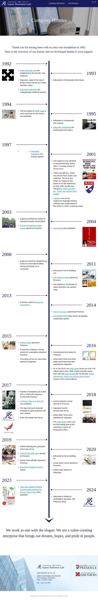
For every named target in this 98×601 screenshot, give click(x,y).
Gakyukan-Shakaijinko (62, 127)
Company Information (57, 3)
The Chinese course (61, 277)
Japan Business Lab (28, 70)
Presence (57, 198)
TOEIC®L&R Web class (29, 453)
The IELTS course (60, 312)
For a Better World (60, 316)
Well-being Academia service (31, 467)
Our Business (73, 3)
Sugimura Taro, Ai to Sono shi (32, 401)
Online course (25, 343)
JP (92, 2)
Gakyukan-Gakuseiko (28, 89)
